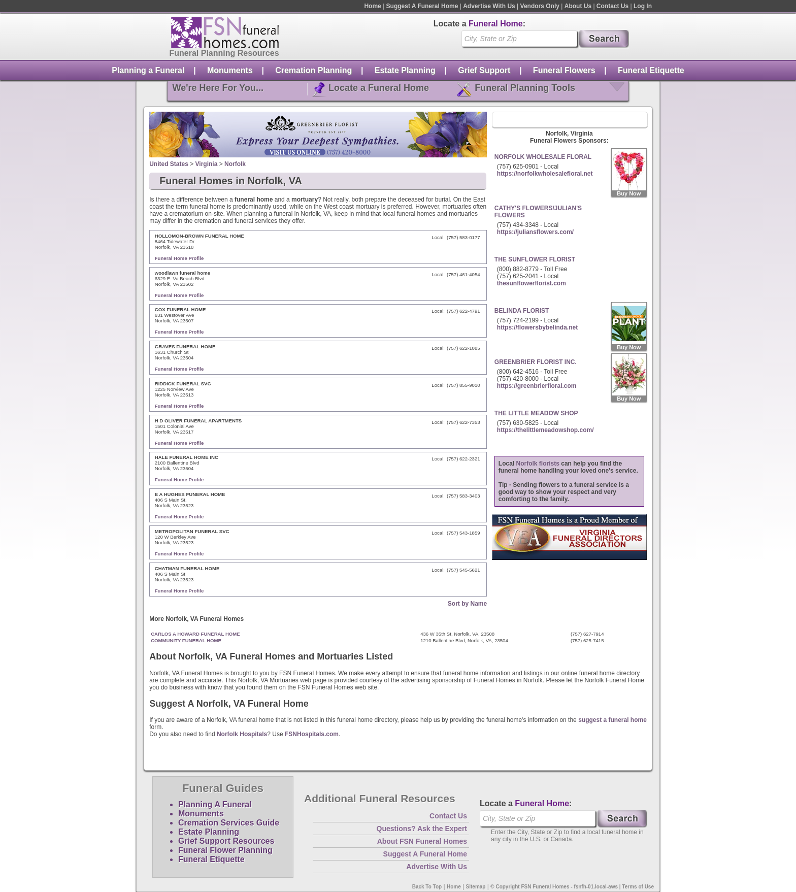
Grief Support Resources (226, 841)
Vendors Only (539, 6)
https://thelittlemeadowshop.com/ (545, 430)
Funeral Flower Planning (225, 850)
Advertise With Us (489, 6)
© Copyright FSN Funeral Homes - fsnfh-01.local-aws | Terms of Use (572, 886)
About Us (578, 6)
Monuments (230, 70)
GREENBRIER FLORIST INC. (535, 362)
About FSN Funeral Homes (422, 841)
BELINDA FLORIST (521, 310)
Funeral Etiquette (651, 70)
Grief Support (484, 70)
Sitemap (476, 886)
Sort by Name (467, 603)
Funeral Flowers (564, 70)
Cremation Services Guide (228, 822)
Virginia (206, 164)
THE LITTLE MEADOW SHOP (536, 413)
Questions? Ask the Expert (422, 828)
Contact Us (612, 6)
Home (372, 6)
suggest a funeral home (612, 719)
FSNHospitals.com (312, 734)
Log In (643, 6)
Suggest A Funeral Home (422, 6)
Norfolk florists (537, 463)
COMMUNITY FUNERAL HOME (186, 640)
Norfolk (235, 164)
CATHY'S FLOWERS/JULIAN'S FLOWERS (538, 212)
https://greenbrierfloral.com (537, 385)
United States (168, 164)
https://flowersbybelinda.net (537, 327)
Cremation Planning (313, 70)
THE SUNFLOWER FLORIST (534, 259)
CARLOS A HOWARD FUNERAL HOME (195, 634)
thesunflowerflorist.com (531, 283)
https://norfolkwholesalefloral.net (545, 173)
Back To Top (427, 886)
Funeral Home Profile (179, 258)
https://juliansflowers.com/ (535, 232)
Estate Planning (405, 70)
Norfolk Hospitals (242, 734)
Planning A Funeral (215, 804)
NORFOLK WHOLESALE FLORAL (542, 156)
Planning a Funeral (148, 70)
